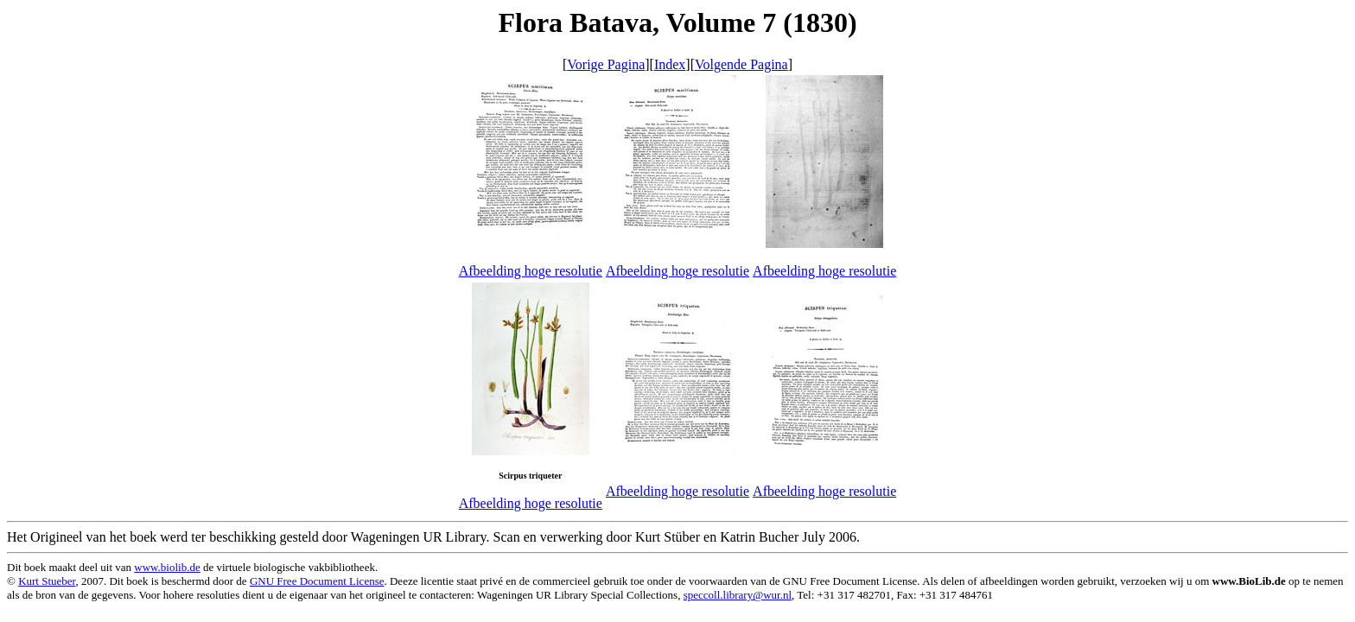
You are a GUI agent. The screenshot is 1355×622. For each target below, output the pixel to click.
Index (669, 64)
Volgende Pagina (741, 64)
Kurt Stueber (46, 580)
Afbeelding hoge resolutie (530, 270)
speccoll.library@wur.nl (738, 594)
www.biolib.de (167, 567)
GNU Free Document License (317, 580)
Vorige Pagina (606, 64)
